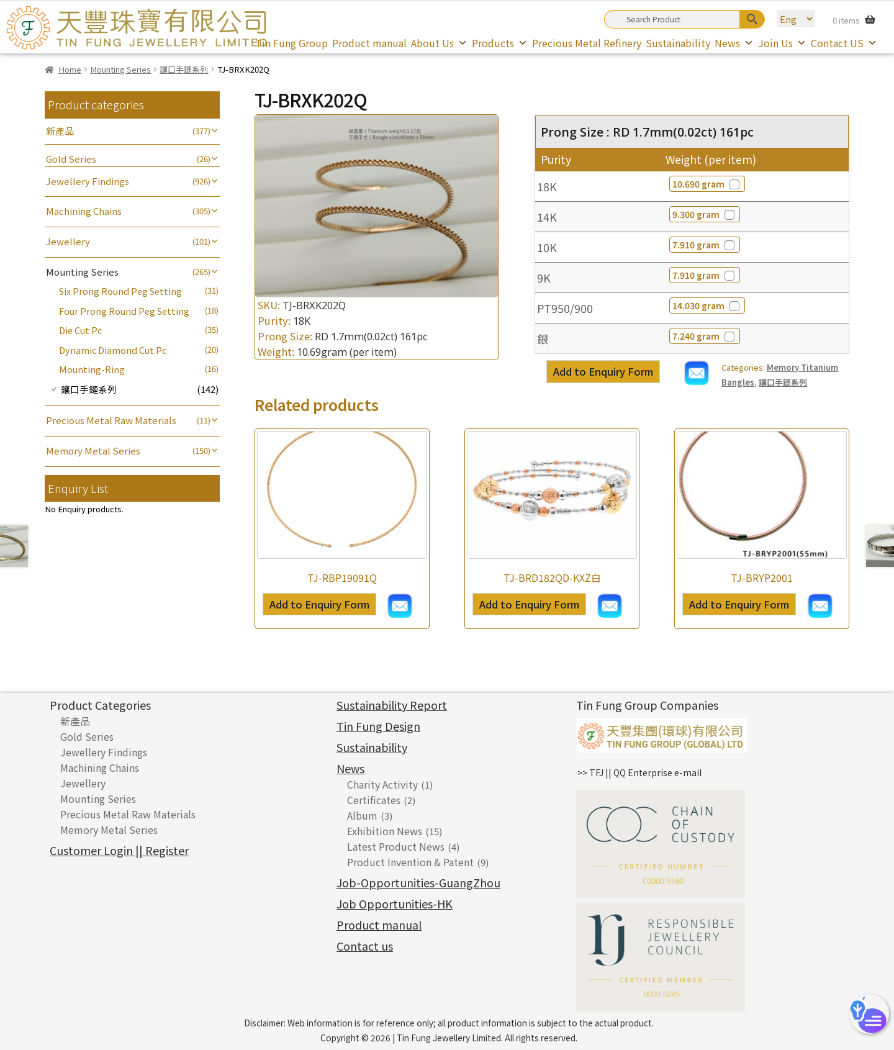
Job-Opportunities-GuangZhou (418, 882)
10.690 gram (706, 184)
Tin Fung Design (378, 726)
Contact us (364, 946)
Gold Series (71, 158)
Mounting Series (120, 69)
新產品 (60, 130)
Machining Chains (84, 210)
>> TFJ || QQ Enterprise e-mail (639, 772)
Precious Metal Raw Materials (111, 420)
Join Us (782, 42)
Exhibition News (384, 830)
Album (362, 815)
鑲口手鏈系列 (184, 69)
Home (69, 69)
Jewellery (68, 241)
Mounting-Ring (92, 369)
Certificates (373, 799)
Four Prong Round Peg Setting (124, 310)
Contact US (844, 42)
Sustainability (678, 42)
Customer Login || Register (119, 850)
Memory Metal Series (93, 450)
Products (500, 42)
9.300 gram (704, 214)
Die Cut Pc (80, 330)
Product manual (369, 42)
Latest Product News (396, 846)
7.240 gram (704, 336)
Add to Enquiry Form (603, 371)
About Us (439, 42)
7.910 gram (704, 244)
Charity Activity (382, 784)
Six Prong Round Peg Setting (120, 290)
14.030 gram (706, 305)
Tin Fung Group (291, 42)
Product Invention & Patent (410, 861)
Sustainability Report (391, 705)
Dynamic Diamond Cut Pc (112, 349)
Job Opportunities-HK (394, 903)
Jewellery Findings (87, 181)
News (734, 42)
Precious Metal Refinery (586, 42)
